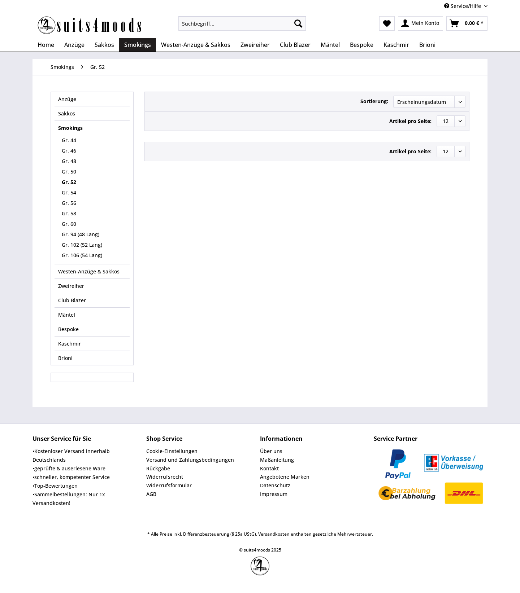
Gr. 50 (69, 171)
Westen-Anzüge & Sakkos (89, 271)
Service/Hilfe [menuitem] (463, 6)
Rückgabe (158, 468)
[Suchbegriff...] (242, 23)
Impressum (273, 494)
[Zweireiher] (255, 45)
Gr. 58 (69, 213)
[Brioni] (427, 45)
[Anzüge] (74, 45)
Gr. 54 (69, 192)
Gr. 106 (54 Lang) (82, 255)
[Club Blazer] (295, 45)
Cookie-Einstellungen (172, 451)
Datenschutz (275, 485)
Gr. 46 (69, 150)
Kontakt (269, 468)
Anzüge (67, 99)
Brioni (65, 358)
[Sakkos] (104, 45)
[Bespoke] (361, 45)
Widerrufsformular (169, 485)
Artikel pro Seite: (410, 121)
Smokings (70, 127)
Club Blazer (72, 300)
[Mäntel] (330, 45)
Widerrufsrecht (164, 476)
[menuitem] (242, 27)
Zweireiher (71, 285)
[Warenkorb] (467, 23)
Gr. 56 (69, 202)
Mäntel (66, 314)
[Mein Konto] (420, 23)
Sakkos (66, 113)
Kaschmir (69, 343)
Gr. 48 (69, 161)
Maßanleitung (277, 459)
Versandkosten (274, 534)
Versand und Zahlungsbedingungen (190, 459)
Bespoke (68, 329)
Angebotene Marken (284, 476)
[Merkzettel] (387, 23)
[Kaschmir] (396, 45)
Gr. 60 (69, 223)
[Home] (45, 45)
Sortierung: (374, 101)
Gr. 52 (69, 182)
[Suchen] (298, 23)
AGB (151, 494)
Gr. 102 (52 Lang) (82, 244)
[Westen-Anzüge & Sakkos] (195, 45)
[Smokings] (137, 45)
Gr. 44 (69, 140)
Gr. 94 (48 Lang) (80, 234)
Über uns (271, 451)
